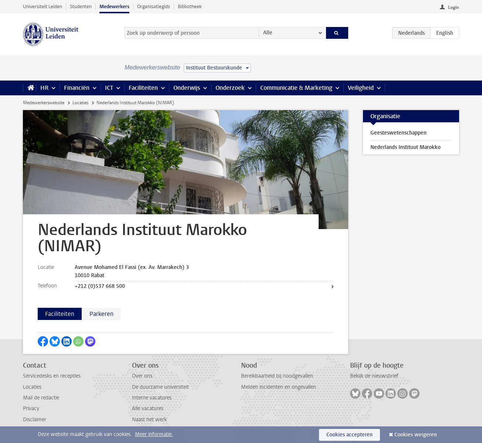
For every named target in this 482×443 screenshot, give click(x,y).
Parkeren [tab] (101, 314)
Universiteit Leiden (42, 6)
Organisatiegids (153, 6)
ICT (109, 88)
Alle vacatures (147, 408)
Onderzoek (230, 88)
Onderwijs (186, 88)
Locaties (80, 103)
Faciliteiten (143, 88)
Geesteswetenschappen (398, 132)
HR (44, 88)
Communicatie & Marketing (296, 88)
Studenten (81, 6)
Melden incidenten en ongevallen (278, 387)
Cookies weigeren (415, 434)
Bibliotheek (190, 6)
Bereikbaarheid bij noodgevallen (277, 375)
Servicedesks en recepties (52, 375)
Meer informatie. (154, 434)
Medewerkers (114, 6)
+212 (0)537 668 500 (100, 286)
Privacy (31, 408)
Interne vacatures (152, 397)
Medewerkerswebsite (43, 103)
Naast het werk (149, 419)
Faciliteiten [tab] (59, 314)
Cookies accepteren (349, 434)
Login (453, 7)
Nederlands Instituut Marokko (405, 147)
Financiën (76, 88)
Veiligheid (361, 88)
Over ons (142, 375)
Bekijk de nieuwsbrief (374, 375)
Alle (267, 32)
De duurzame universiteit (160, 387)
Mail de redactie (41, 397)
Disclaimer (34, 419)
